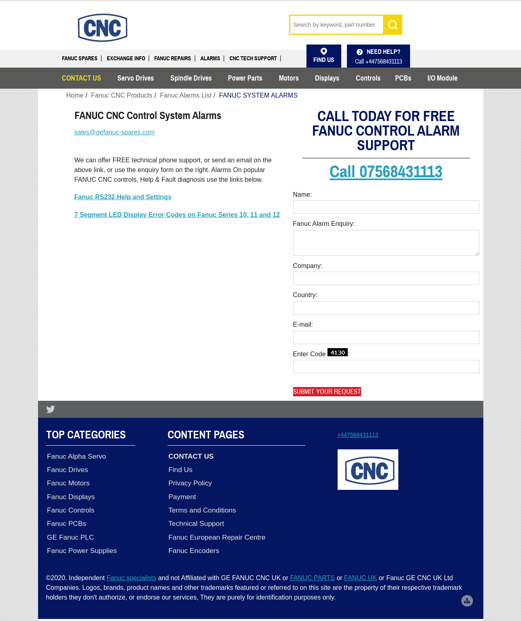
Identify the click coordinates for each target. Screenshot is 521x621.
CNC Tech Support (253, 58)
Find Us (180, 469)
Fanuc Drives (66, 469)
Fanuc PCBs (65, 521)
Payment (181, 495)
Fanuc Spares (80, 58)
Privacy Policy (189, 482)
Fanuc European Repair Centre (216, 534)
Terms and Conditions (201, 508)
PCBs (403, 78)
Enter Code (320, 352)
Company (307, 265)
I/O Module (442, 78)
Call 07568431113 (386, 171)
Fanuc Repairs (172, 58)
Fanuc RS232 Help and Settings (123, 197)
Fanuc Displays (70, 495)
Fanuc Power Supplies (81, 546)
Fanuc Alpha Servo (75, 456)
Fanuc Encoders (193, 546)
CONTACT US (81, 78)
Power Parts (245, 78)
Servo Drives (135, 78)
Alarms (210, 58)
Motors (289, 78)
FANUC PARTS (312, 573)
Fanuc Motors (67, 482)
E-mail (302, 324)
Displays (327, 78)
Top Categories (86, 435)
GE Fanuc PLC (69, 534)
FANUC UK (360, 573)
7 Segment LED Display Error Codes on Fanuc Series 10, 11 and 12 (177, 214)
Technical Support (195, 521)
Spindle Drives (191, 78)
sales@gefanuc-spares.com (114, 132)
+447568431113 (358, 435)
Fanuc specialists (131, 573)
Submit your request (327, 391)
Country (304, 294)
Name (301, 194)
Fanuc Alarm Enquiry (323, 223)
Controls (368, 78)
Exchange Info (126, 58)
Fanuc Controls (70, 508)
